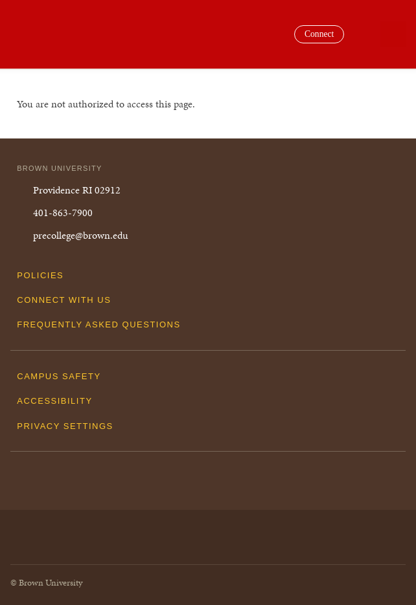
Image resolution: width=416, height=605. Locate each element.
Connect (319, 34)
